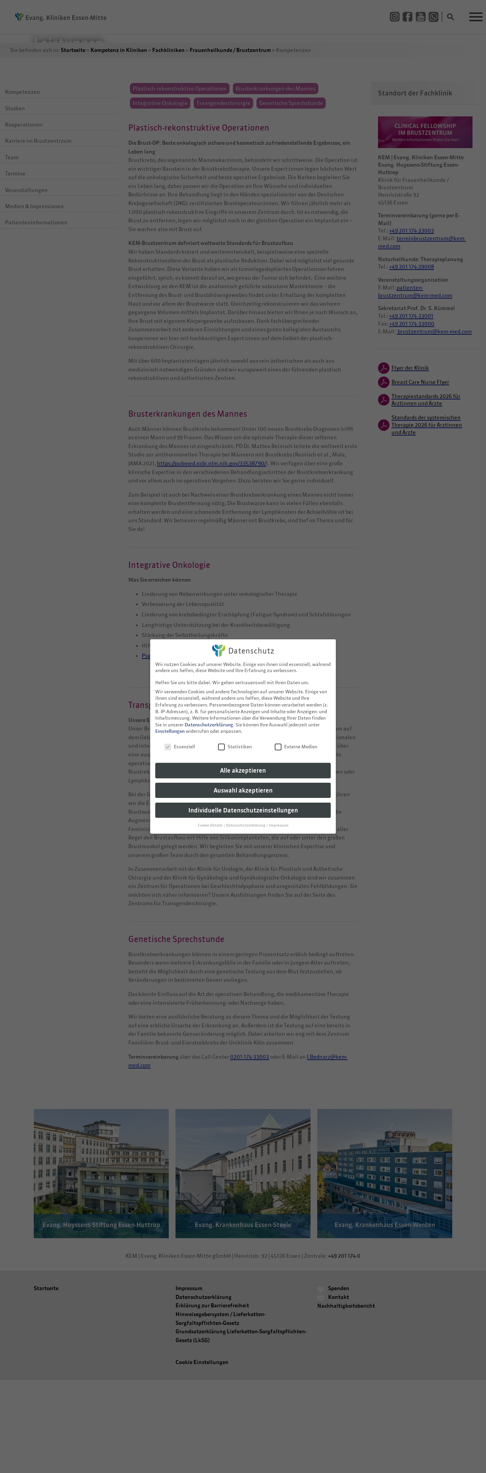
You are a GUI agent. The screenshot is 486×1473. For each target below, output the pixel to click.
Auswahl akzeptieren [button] (243, 784)
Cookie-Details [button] (210, 819)
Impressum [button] (279, 819)
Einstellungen (170, 726)
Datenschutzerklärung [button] (246, 819)
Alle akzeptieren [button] (243, 764)
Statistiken (235, 741)
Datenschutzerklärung (209, 719)
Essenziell (179, 741)
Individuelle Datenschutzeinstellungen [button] (243, 804)
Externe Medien (296, 741)
